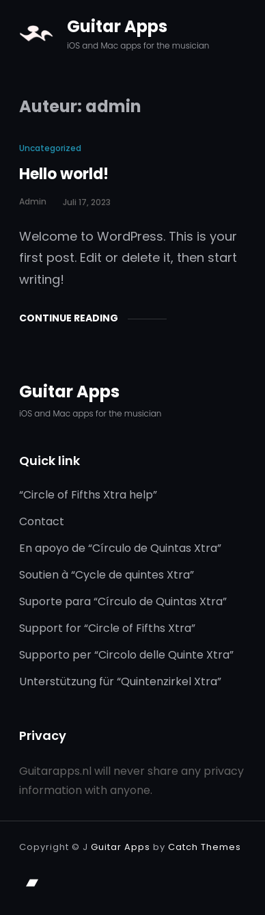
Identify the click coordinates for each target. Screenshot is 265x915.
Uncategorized (50, 148)
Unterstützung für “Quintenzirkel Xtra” (120, 681)
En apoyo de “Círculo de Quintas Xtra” (120, 548)
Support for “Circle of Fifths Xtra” (107, 628)
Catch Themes (204, 846)
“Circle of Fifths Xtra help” (88, 495)
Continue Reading (68, 318)
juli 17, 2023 (87, 202)
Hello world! (64, 174)
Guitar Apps (117, 26)
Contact (41, 521)
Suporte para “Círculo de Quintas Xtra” (123, 601)
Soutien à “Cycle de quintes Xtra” (106, 575)
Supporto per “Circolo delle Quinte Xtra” (126, 655)
